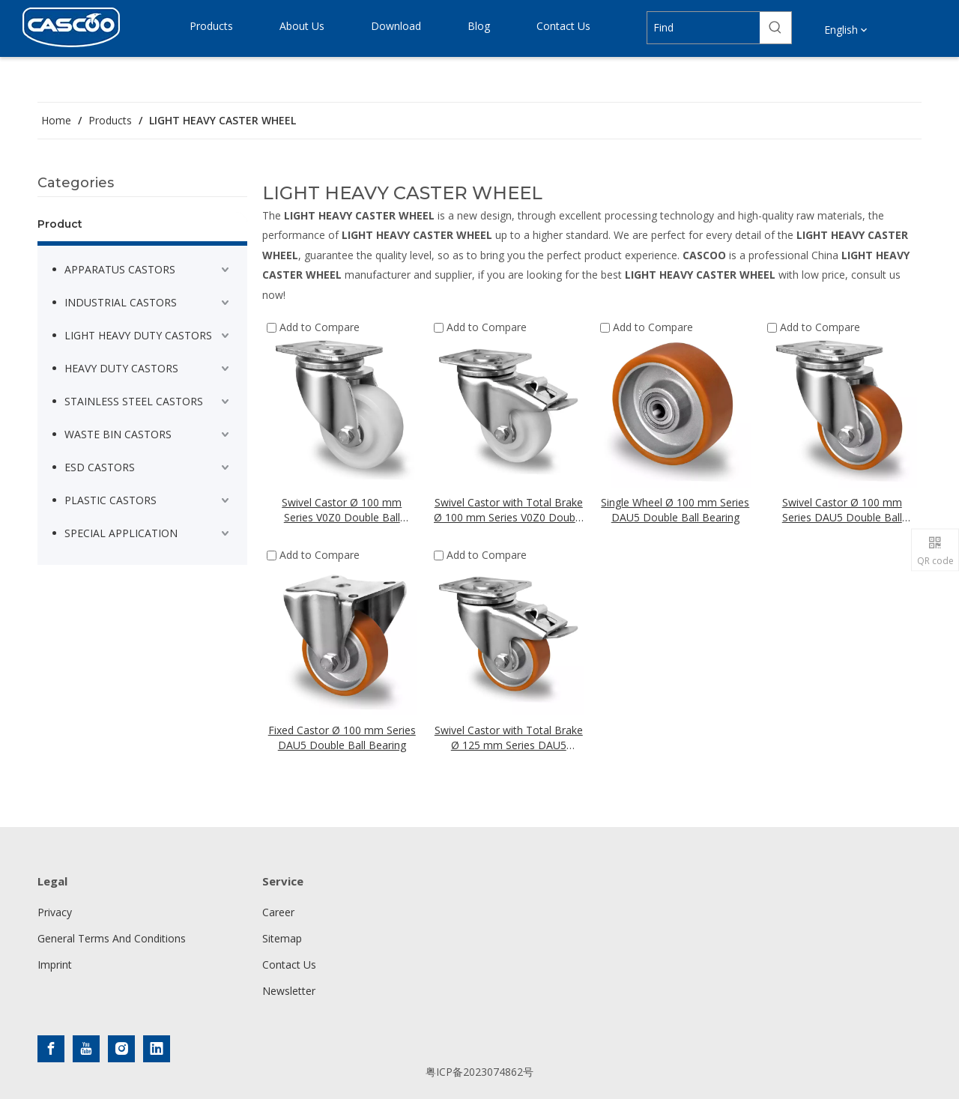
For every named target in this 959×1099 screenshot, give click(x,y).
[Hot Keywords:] (775, 27)
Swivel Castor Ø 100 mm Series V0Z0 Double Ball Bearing (342, 510)
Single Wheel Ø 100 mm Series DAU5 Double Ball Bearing (675, 509)
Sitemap (282, 938)
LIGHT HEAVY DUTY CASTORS (138, 335)
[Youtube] (86, 1048)
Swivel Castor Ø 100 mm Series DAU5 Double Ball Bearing (842, 510)
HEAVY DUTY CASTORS (121, 368)
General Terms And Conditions (111, 938)
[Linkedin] (156, 1048)
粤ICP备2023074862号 (479, 1072)
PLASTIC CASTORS (110, 500)
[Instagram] (121, 1048)
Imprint (54, 964)
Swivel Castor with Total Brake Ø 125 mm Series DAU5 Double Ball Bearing (509, 738)
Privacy (54, 912)
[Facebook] (50, 1048)
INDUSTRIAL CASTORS (120, 302)
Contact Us (289, 964)
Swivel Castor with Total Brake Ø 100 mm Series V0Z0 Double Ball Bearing (509, 510)
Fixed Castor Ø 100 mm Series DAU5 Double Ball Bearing (342, 737)
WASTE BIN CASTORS (118, 434)
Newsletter (288, 991)
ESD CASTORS (99, 467)
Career (278, 912)
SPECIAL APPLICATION (121, 533)
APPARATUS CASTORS (119, 269)
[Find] (703, 27)
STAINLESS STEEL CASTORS (133, 401)
